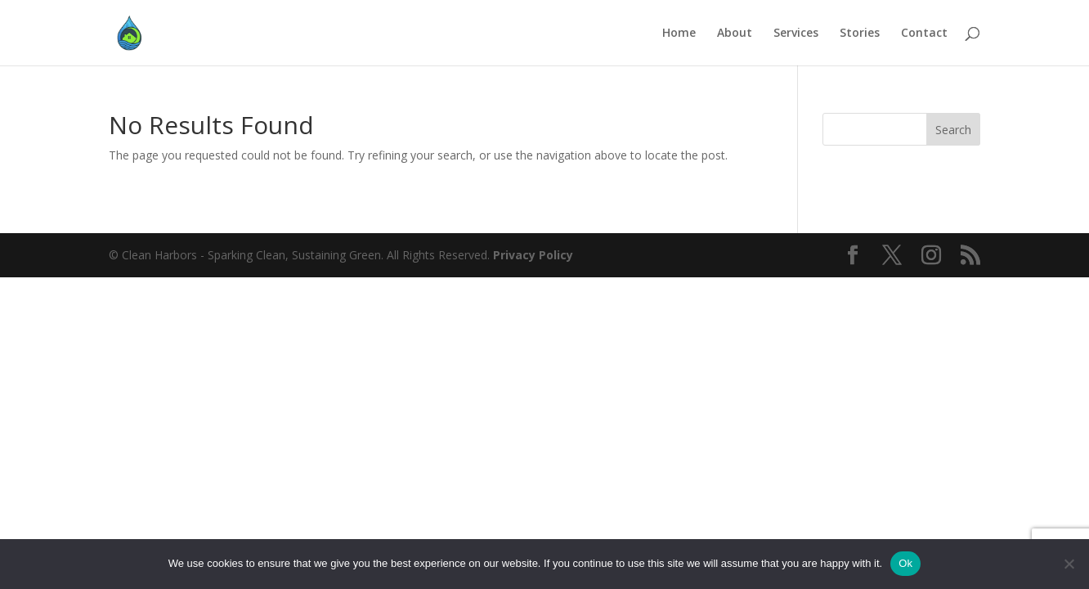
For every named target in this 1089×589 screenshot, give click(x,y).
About (734, 33)
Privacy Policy (533, 255)
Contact (924, 33)
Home (679, 33)
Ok (905, 563)
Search (953, 129)
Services (795, 33)
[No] (1068, 563)
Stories (860, 33)
